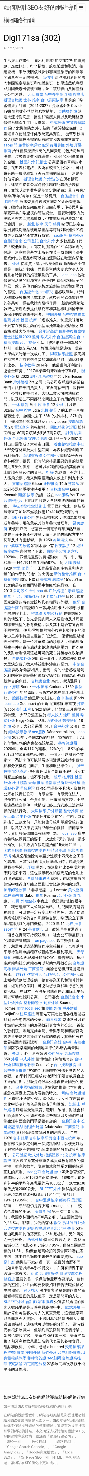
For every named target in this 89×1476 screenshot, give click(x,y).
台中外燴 (61, 726)
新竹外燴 (49, 1352)
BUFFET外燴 (50, 1189)
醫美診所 (62, 545)
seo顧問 (10, 145)
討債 (69, 433)
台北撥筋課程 (28, 596)
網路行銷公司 (23, 517)
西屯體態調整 (34, 1364)
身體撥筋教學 (15, 1358)
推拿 (7, 596)
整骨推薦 (71, 811)
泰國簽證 (75, 591)
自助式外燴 (21, 658)
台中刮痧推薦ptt (71, 1352)
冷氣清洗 (60, 540)
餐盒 (16, 1053)
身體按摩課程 (34, 850)
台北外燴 (47, 241)
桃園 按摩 (29, 320)
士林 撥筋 (20, 404)
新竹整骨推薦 (65, 574)
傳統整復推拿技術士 (29, 506)
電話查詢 (21, 427)
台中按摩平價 (40, 1138)
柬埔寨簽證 (21, 483)
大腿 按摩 (72, 562)
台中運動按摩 (46, 1200)
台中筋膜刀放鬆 (17, 545)
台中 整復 (65, 698)
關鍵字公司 (56, 551)
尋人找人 (54, 715)
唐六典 (73, 551)
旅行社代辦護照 (29, 974)
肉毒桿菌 (53, 1019)
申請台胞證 (56, 850)
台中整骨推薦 (15, 1070)
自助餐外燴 (67, 111)
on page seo (45, 940)
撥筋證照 (52, 1155)
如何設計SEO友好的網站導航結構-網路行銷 (44, 14)
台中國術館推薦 (29, 1087)
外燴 (16, 263)
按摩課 (68, 777)
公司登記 (31, 241)
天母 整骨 (52, 224)
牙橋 (68, 94)
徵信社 (48, 77)
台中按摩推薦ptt (67, 1065)
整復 (20, 1008)
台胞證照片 (13, 500)
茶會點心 (35, 929)
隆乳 (76, 895)
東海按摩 (72, 1053)
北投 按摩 (69, 1155)
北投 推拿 (74, 923)
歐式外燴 (48, 337)
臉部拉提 (19, 698)
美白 (38, 1211)
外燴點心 (51, 179)
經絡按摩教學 (19, 732)
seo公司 (34, 1172)
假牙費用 (49, 145)
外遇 (15, 1059)
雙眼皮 (9, 1279)
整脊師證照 (67, 743)
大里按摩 (38, 811)
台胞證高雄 (48, 331)
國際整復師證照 (63, 427)
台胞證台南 (13, 241)
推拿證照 (38, 613)
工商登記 (35, 969)
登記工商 (23, 709)
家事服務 (45, 1301)
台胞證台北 (29, 292)
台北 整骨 (28, 342)
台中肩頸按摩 (52, 100)
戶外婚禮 (20, 382)
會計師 (31, 1301)
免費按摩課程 (29, 145)
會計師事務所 (38, 878)
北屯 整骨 (67, 1228)
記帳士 (41, 162)
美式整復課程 (51, 579)
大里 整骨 (21, 568)
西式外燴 (54, 720)
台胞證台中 (70, 196)
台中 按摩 (23, 410)
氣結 (65, 1093)
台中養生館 (53, 94)
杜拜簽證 (19, 782)
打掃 (50, 472)
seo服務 (61, 235)
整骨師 (73, 483)
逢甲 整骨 (71, 715)
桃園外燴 (27, 162)
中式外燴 (57, 122)
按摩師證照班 (15, 890)
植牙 (57, 777)
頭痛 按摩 (26, 495)
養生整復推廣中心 (69, 444)
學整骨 (17, 895)
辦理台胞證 (13, 100)
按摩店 (78, 94)
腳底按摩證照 (61, 354)
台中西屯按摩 (64, 1138)
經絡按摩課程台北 (42, 1228)
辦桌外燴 (19, 969)
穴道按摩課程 (15, 1228)
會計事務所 (54, 782)
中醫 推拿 (42, 404)
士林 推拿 (31, 100)
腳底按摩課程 (71, 1273)
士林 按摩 (40, 687)
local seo (69, 275)
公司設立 (20, 591)
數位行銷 (54, 613)
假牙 (76, 602)
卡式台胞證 (55, 596)
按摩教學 (27, 365)
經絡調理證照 (41, 376)
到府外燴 (65, 145)
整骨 (36, 337)
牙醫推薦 (50, 483)
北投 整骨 (49, 410)
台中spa (36, 591)
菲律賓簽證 (32, 455)
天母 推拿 (35, 94)
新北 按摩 (35, 224)
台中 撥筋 (12, 687)
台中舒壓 (20, 1138)
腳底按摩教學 (23, 1065)
